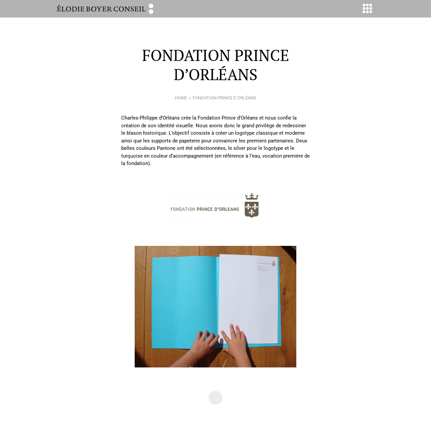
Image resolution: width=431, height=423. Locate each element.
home (181, 97)
